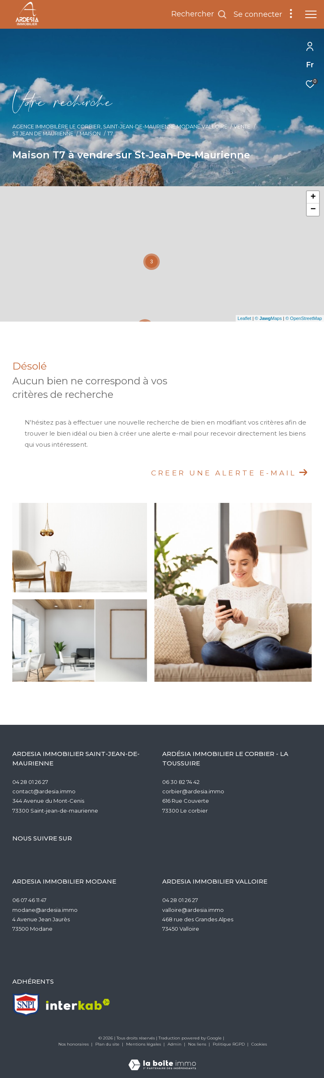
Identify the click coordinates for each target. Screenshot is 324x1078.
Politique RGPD (229, 1044)
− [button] (313, 209)
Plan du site (108, 1044)
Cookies (259, 1044)
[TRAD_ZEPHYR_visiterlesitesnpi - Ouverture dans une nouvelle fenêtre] (26, 1004)
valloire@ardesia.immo (193, 910)
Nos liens (197, 1044)
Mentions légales (144, 1044)
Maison (90, 133)
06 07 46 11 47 (29, 900)
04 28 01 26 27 (30, 782)
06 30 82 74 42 (181, 782)
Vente (242, 126)
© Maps (268, 318)
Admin (175, 1044)
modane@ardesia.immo (45, 910)
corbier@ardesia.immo (193, 791)
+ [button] (313, 197)
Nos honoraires (74, 1044)
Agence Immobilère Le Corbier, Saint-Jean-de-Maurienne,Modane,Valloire (119, 126)
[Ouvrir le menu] (311, 14)
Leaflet (244, 318)
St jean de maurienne (43, 133)
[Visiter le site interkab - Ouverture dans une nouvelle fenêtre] (78, 1004)
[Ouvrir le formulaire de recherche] (199, 14)
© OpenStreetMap (303, 318)
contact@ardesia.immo (44, 791)
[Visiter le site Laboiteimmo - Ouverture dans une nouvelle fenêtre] (162, 1059)
